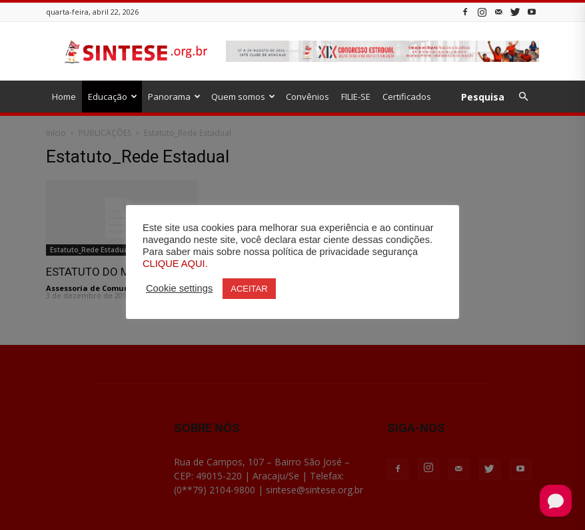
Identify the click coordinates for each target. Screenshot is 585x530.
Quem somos (243, 97)
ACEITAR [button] (249, 289)
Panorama (174, 97)
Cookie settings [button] (179, 288)
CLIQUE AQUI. (175, 263)
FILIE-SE (355, 97)
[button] (523, 97)
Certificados (406, 97)
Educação (112, 97)
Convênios (307, 97)
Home (64, 97)
